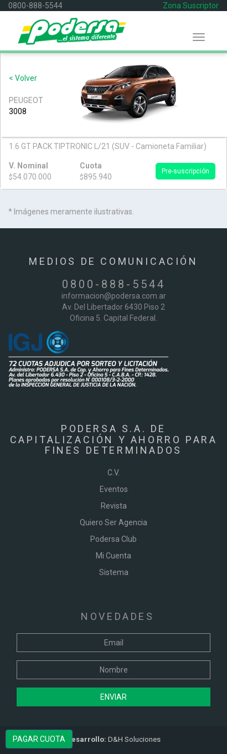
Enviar (113, 697)
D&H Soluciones (113, 739)
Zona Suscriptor (191, 5)
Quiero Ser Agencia (113, 522)
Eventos (114, 489)
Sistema (113, 572)
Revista (114, 505)
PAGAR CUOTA (39, 739)
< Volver (23, 78)
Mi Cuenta (113, 555)
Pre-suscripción (185, 171)
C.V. (113, 472)
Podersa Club (113, 539)
